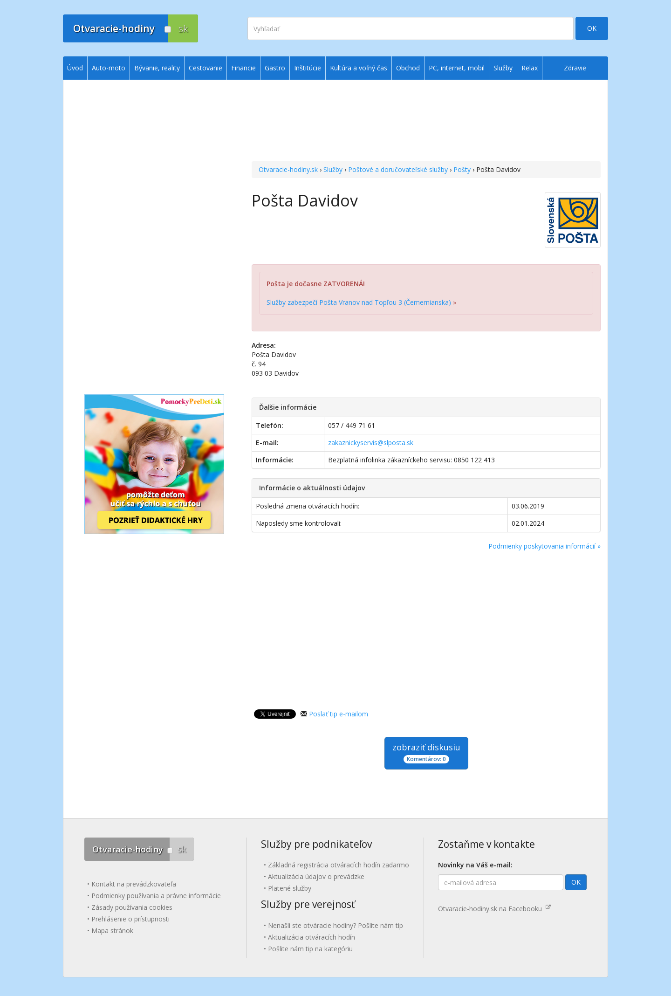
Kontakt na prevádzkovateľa (133, 883)
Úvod (75, 67)
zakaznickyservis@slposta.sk (370, 442)
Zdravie (575, 67)
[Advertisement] (426, 122)
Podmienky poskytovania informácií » (544, 546)
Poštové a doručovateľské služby (398, 169)
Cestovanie (205, 67)
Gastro (275, 67)
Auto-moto (108, 67)
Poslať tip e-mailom (338, 713)
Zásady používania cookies (131, 907)
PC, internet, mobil (457, 67)
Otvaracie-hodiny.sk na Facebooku (494, 908)
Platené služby (289, 888)
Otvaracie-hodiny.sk (288, 169)
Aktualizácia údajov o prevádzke (316, 876)
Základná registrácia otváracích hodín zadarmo (338, 864)
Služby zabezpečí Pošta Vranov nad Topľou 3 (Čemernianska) (359, 302)
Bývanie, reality (157, 67)
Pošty (462, 169)
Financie (243, 67)
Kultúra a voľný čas (358, 67)
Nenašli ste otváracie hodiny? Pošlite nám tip (335, 925)
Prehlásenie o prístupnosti (130, 918)
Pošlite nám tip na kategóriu (310, 948)
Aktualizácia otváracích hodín (311, 937)
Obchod (408, 67)
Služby (332, 169)
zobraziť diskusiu (426, 752)
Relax (529, 67)
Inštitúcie (307, 67)
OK (591, 28)
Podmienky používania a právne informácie (156, 895)
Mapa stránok (112, 930)
